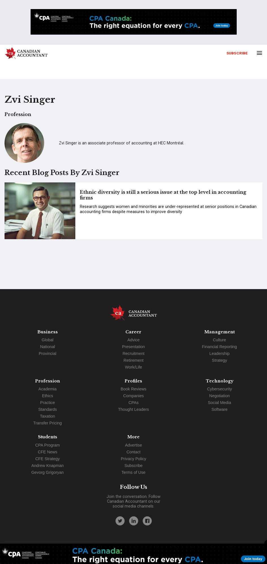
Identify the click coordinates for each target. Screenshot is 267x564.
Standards (47, 409)
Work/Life (133, 367)
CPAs (134, 402)
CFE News (47, 452)
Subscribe (237, 53)
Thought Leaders (133, 409)
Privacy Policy (133, 458)
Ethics (47, 395)
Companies (133, 395)
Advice (133, 340)
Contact (134, 452)
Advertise (133, 445)
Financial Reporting (219, 346)
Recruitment (134, 353)
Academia (48, 389)
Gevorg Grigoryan (47, 472)
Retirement (133, 360)
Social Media (219, 402)
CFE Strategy (47, 458)
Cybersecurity (219, 389)
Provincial (47, 353)
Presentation (133, 346)
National (47, 346)
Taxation (47, 416)
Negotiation (219, 395)
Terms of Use (133, 472)
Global (48, 340)
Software (220, 409)
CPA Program (47, 445)
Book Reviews (133, 389)
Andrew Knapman (47, 465)
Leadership (220, 353)
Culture (219, 340)
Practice (47, 402)
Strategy (219, 360)
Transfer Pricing (47, 423)
